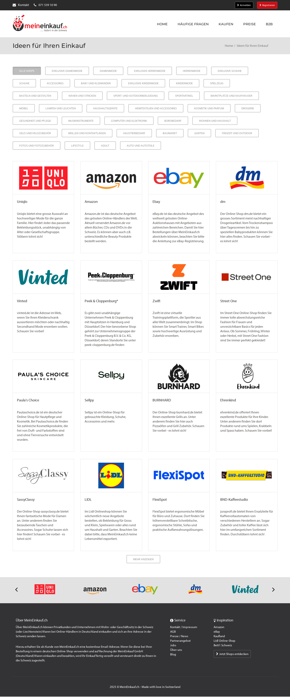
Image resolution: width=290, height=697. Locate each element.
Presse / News (179, 636)
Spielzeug (216, 83)
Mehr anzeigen (143, 559)
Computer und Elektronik (129, 121)
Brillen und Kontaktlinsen (87, 133)
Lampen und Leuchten (61, 108)
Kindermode (184, 83)
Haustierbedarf (134, 133)
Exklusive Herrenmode (149, 71)
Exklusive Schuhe (230, 71)
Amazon (219, 627)
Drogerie (247, 108)
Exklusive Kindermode (143, 83)
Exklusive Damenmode (67, 71)
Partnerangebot (180, 641)
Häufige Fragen (193, 24)
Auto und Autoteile (140, 145)
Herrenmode (191, 71)
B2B (269, 24)
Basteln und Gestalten (35, 96)
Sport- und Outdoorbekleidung (135, 96)
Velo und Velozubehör (35, 133)
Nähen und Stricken (82, 96)
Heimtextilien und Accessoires (156, 108)
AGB (173, 632)
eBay (217, 632)
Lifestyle (77, 145)
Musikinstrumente (81, 121)
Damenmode (108, 71)
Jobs (173, 646)
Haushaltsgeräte (105, 108)
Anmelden (244, 5)
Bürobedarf (173, 121)
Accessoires (55, 83)
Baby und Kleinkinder (96, 83)
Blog (173, 655)
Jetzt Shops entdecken (232, 654)
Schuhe (24, 83)
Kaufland (219, 636)
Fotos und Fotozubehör (36, 145)
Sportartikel (184, 96)
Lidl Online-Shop (224, 641)
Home (162, 24)
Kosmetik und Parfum (209, 108)
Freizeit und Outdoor (237, 133)
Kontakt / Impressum (183, 627)
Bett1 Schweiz (223, 646)
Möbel (23, 108)
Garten (199, 133)
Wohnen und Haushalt (215, 121)
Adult (105, 145)
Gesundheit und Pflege (35, 121)
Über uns (176, 650)
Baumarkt (170, 133)
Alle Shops (26, 71)
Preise (249, 24)
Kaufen (226, 24)
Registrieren (267, 5)
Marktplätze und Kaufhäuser (231, 96)
